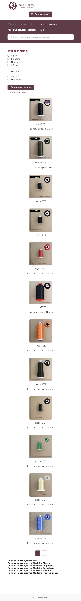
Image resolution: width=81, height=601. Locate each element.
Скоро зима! (39, 14)
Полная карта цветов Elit (22, 561)
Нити (33, 24)
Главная (12, 24)
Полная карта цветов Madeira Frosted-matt (33, 573)
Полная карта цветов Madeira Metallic (29, 570)
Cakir (12, 56)
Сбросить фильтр (18, 92)
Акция (13, 76)
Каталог (23, 24)
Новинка (14, 79)
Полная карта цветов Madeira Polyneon (30, 565)
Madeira (14, 59)
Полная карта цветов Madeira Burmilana (31, 568)
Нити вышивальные (49, 24)
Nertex (13, 62)
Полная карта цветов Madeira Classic (29, 563)
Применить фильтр (21, 87)
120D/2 (13, 65)
